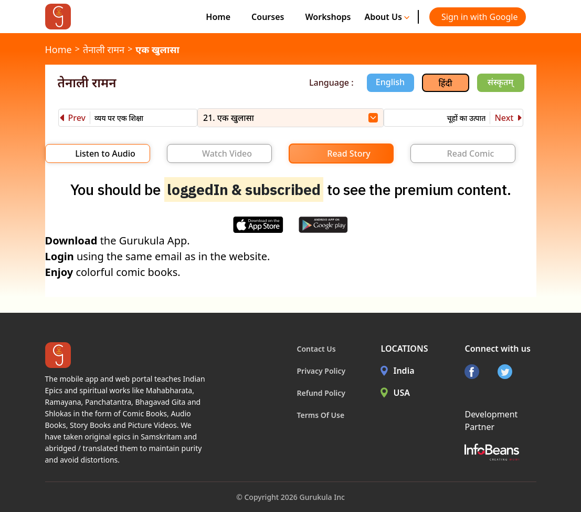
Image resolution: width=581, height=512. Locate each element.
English (390, 82)
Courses (267, 17)
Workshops (328, 17)
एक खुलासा (157, 49)
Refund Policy (321, 393)
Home (218, 17)
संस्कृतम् (500, 82)
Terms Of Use (321, 415)
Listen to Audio (105, 153)
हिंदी (445, 83)
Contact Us (316, 349)
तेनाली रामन (103, 49)
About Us (386, 17)
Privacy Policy (321, 371)
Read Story (348, 153)
